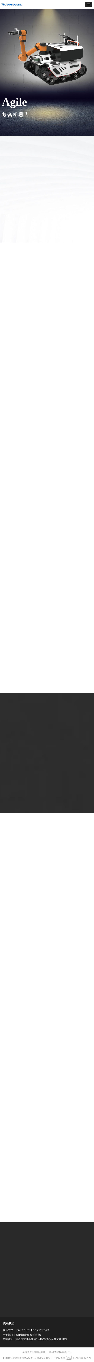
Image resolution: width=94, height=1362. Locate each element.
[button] (88, 4)
